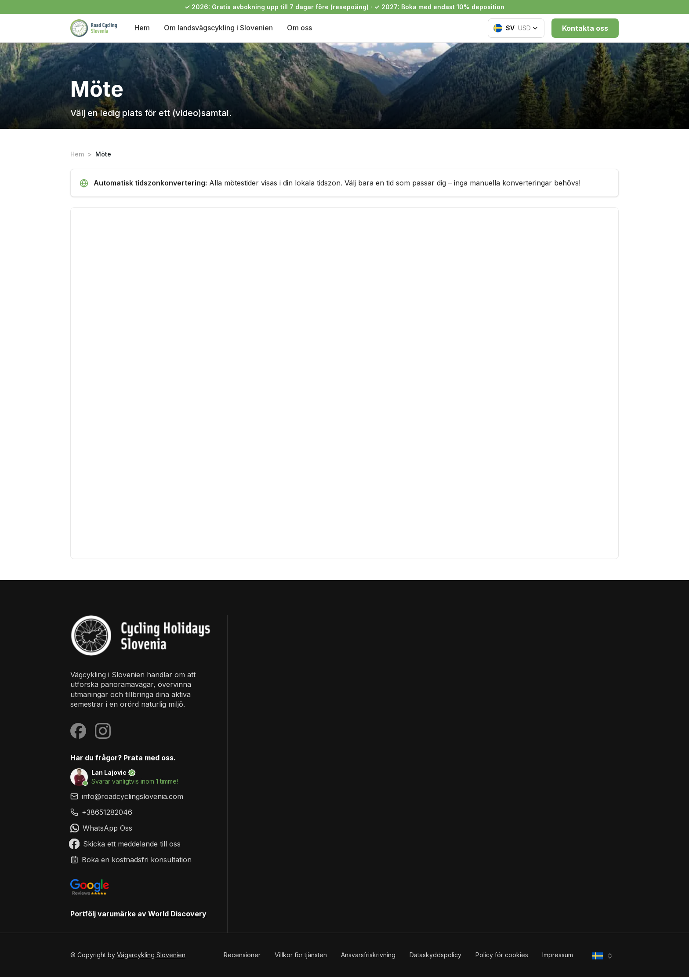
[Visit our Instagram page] (103, 731)
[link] (141, 812)
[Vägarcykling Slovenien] (141, 635)
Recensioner (242, 955)
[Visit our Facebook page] (78, 731)
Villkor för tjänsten (301, 955)
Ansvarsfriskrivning (368, 955)
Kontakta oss (585, 28)
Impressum (557, 955)
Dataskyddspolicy (435, 955)
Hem (142, 27)
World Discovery (177, 913)
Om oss (299, 27)
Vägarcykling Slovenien (151, 955)
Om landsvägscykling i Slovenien (218, 27)
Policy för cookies (501, 955)
